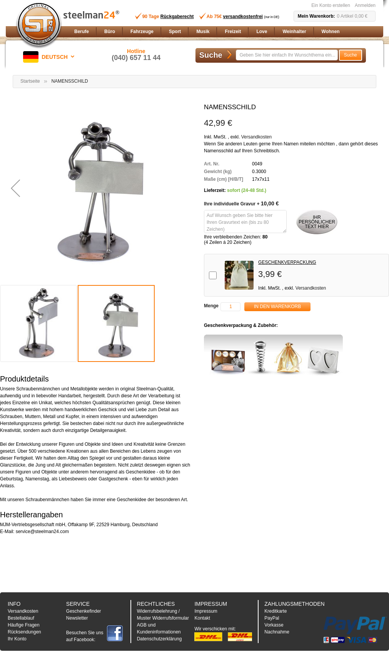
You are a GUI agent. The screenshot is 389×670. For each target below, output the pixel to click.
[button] (50, 57)
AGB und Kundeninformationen (159, 628)
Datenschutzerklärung (159, 639)
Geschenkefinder (83, 611)
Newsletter (77, 618)
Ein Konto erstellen (330, 5)
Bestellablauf (21, 618)
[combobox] (287, 55)
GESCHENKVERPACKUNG (287, 262)
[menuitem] (82, 31)
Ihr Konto (17, 639)
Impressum (205, 611)
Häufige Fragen (24, 625)
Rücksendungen (24, 632)
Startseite (30, 81)
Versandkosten (256, 137)
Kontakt (202, 618)
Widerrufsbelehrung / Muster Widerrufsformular (163, 614)
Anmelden (365, 5)
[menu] (223, 31)
